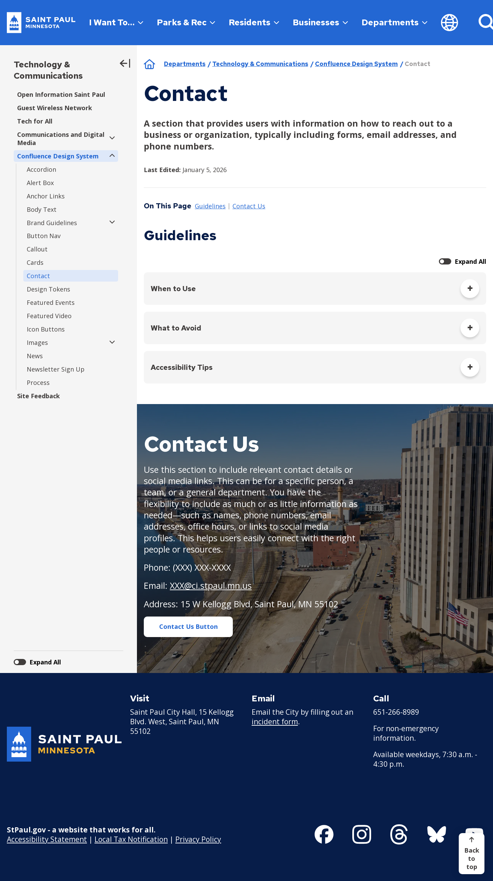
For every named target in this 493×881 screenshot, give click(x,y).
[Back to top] (471, 853)
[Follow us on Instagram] (361, 834)
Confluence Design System (356, 64)
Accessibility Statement (47, 839)
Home (149, 64)
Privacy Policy (198, 839)
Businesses (320, 22)
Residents (254, 22)
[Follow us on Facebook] (324, 834)
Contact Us (248, 206)
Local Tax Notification (131, 839)
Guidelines (210, 206)
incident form (275, 721)
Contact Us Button (188, 626)
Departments (394, 22)
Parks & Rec (186, 22)
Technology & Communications (48, 70)
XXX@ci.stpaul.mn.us (211, 585)
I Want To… (116, 22)
